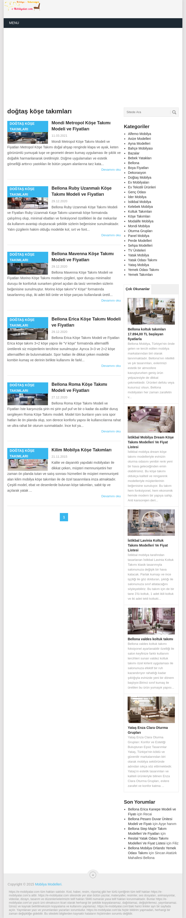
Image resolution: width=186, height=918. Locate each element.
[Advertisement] (70, 68)
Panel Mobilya (138, 236)
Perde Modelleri (140, 241)
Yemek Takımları (140, 275)
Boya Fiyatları (138, 168)
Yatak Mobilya (138, 255)
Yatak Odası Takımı (142, 260)
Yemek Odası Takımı (143, 270)
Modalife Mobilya (140, 221)
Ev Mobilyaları (138, 182)
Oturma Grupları (140, 231)
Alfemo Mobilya (139, 134)
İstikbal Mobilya (139, 202)
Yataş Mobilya (138, 265)
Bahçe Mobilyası (140, 148)
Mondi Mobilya (139, 226)
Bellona (133, 163)
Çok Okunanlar (138, 289)
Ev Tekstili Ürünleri (142, 187)
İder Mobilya (137, 197)
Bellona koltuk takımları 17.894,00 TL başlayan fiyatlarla (147, 334)
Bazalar (133, 153)
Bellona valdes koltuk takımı (150, 639)
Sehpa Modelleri (140, 245)
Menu (14, 23)
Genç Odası (137, 192)
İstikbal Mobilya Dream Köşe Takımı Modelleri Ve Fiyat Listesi (151, 442)
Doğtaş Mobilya (139, 177)
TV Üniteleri (137, 250)
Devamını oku (111, 169)
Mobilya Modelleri (48, 884)
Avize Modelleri (139, 139)
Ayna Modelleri (139, 143)
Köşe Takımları (139, 216)
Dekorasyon (137, 173)
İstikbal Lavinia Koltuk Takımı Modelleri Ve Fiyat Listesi (148, 545)
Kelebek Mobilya (140, 207)
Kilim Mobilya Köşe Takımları (82, 449)
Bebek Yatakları (140, 158)
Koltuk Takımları (140, 211)
